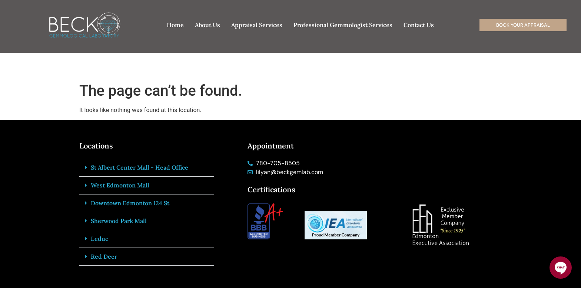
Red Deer (104, 256)
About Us (207, 25)
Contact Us (419, 25)
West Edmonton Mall (120, 185)
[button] (146, 168)
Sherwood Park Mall (119, 221)
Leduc (99, 238)
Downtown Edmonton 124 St (130, 203)
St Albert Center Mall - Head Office (139, 167)
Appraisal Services (256, 25)
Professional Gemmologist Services (342, 25)
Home (175, 25)
